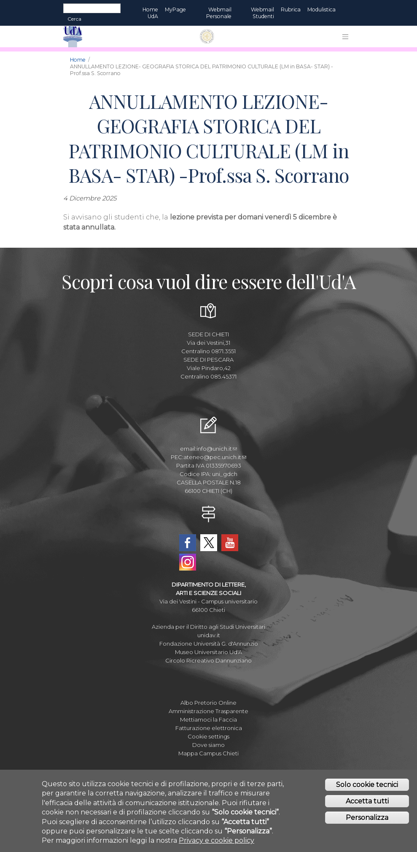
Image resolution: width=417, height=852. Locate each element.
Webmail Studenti (262, 12)
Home (78, 60)
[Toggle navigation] (345, 36)
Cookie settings (208, 736)
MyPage (175, 9)
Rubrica (291, 9)
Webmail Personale (218, 12)
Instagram (187, 562)
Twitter (208, 542)
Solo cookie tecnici (367, 787)
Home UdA (150, 12)
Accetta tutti (367, 804)
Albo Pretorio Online (208, 702)
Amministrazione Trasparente (208, 711)
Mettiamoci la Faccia (208, 719)
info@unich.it (216, 448)
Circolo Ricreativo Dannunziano (208, 660)
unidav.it (208, 635)
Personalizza (367, 820)
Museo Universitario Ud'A (208, 652)
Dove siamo (208, 744)
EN (346, 10)
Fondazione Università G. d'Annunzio (208, 643)
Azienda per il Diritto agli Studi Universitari (208, 626)
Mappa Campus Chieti (208, 753)
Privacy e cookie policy (216, 843)
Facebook (187, 542)
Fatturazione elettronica (208, 728)
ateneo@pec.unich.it (214, 457)
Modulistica (321, 9)
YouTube (229, 542)
